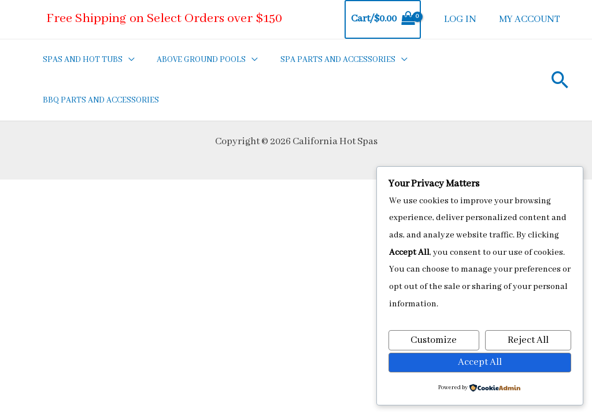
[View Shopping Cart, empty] (387, 19)
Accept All (480, 362)
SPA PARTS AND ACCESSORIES (325, 59)
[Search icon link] (560, 80)
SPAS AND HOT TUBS (80, 59)
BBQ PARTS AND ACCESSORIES (98, 100)
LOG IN (463, 19)
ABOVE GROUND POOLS (194, 59)
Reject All (528, 340)
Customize (433, 340)
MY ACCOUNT (530, 19)
